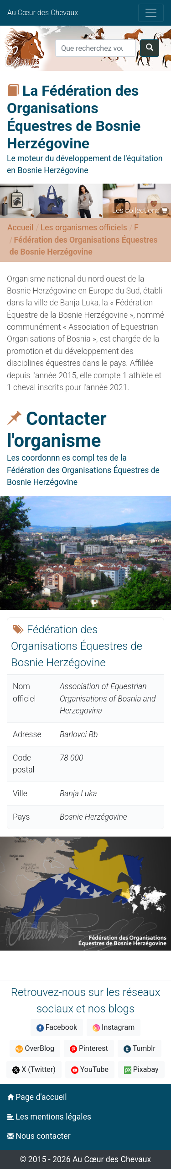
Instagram (114, 1027)
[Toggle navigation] (151, 13)
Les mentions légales (49, 1116)
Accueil (20, 227)
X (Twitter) (33, 1069)
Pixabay (141, 1069)
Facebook (56, 1027)
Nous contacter (39, 1136)
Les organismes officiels (84, 227)
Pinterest (89, 1048)
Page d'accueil (37, 1097)
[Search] (95, 48)
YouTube (90, 1069)
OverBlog (35, 1048)
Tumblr (139, 1048)
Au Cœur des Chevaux (42, 12)
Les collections (136, 210)
